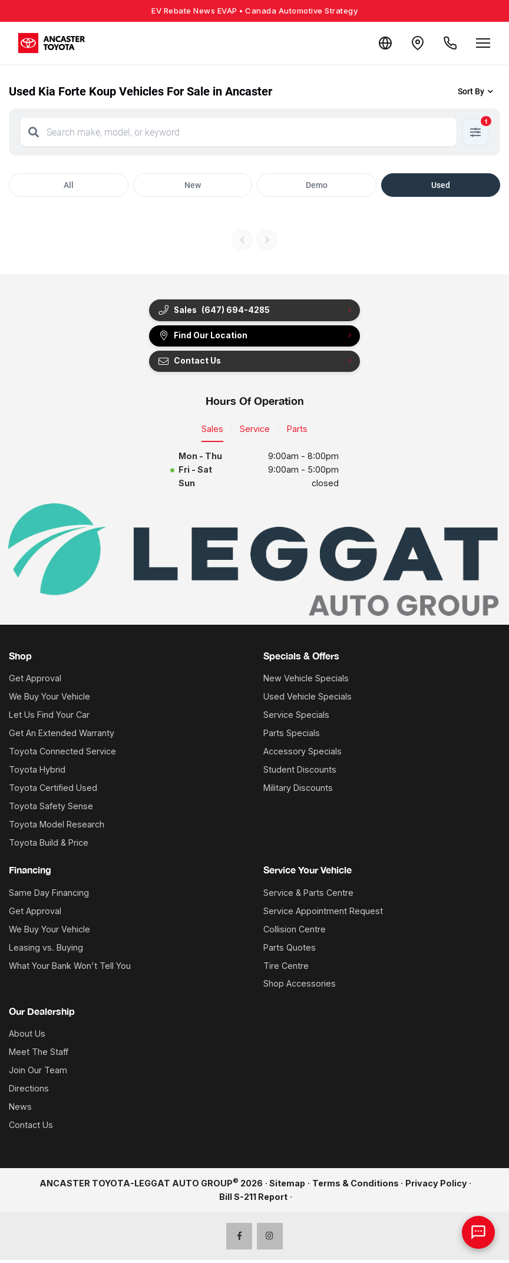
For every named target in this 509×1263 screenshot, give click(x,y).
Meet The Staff (38, 1055)
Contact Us (191, 363)
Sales (212, 432)
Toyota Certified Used (53, 791)
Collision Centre (294, 932)
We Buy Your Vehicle (49, 699)
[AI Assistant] (478, 1232)
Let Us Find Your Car (49, 718)
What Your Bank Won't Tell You (70, 968)
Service (255, 432)
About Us (27, 1036)
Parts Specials (291, 736)
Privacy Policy (436, 1186)
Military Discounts (298, 791)
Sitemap (287, 1186)
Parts (297, 432)
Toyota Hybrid (37, 772)
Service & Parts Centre (308, 896)
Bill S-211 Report (253, 1200)
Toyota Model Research (56, 827)
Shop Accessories (299, 986)
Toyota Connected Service (62, 754)
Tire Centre (286, 968)
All (69, 185)
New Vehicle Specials (306, 681)
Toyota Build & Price (48, 845)
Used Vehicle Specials (307, 699)
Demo (317, 185)
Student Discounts (299, 772)
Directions (29, 1091)
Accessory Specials (302, 754)
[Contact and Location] (414, 43)
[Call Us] (449, 43)
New (192, 185)
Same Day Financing (49, 896)
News (20, 1109)
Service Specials (296, 718)
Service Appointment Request (323, 914)
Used (440, 185)
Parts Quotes (289, 950)
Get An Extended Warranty (61, 736)
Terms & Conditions (355, 1186)
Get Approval (35, 681)
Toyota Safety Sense (51, 809)
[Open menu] (483, 43)
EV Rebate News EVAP (254, 10)
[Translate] (378, 43)
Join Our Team (38, 1073)
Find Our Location (205, 337)
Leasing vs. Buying (46, 950)
